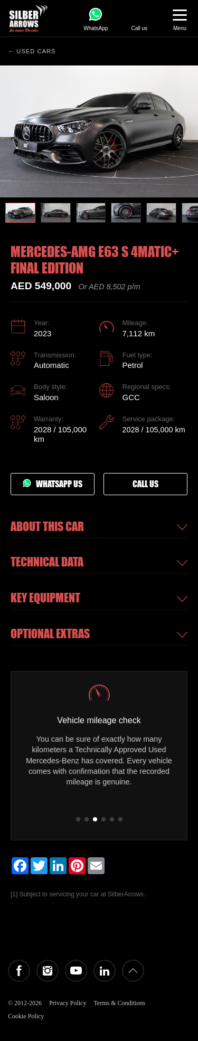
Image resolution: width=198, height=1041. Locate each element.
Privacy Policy (67, 1003)
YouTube (76, 971)
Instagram (47, 971)
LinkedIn (104, 971)
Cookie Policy (26, 1016)
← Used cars (32, 51)
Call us (145, 484)
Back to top (133, 971)
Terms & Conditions (119, 1003)
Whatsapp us (52, 484)
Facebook (19, 971)
